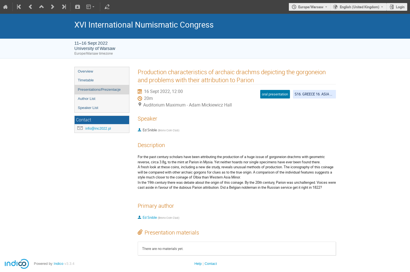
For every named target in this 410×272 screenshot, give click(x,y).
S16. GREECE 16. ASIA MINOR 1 (319, 94)
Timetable (86, 80)
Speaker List (88, 108)
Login (400, 6)
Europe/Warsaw (311, 6)
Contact (211, 263)
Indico (58, 263)
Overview (85, 71)
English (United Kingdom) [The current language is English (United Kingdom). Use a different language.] (359, 6)
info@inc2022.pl (98, 128)
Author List (87, 99)
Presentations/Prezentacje (99, 89)
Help (198, 263)
